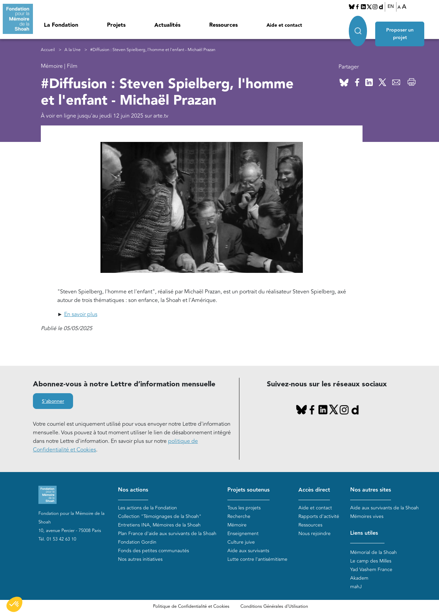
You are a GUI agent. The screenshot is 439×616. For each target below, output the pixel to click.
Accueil (48, 50)
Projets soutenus (248, 490)
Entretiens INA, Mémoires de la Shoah (159, 525)
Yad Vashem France (371, 569)
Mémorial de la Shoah (373, 552)
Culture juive (241, 542)
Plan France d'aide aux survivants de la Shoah (167, 534)
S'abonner (53, 402)
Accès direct (314, 490)
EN (391, 6)
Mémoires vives (366, 516)
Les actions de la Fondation (147, 508)
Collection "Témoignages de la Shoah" (159, 516)
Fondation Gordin (137, 542)
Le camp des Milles (370, 561)
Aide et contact (284, 25)
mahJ (356, 587)
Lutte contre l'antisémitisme (257, 559)
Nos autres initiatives (140, 559)
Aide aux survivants (248, 551)
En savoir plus (80, 315)
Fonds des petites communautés (153, 551)
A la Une (72, 50)
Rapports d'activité (318, 516)
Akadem (359, 578)
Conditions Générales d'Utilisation (274, 606)
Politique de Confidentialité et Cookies (191, 606)
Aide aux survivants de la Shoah (384, 508)
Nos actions (133, 490)
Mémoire (237, 525)
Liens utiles (364, 533)
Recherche (238, 516)
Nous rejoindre (314, 534)
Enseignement (243, 534)
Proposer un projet (404, 28)
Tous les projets (244, 508)
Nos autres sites (370, 490)
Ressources (223, 25)
